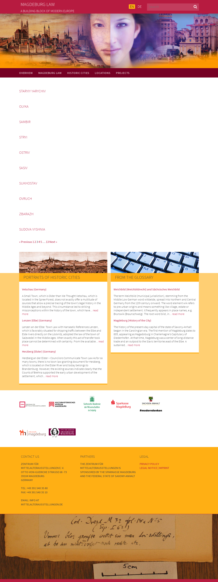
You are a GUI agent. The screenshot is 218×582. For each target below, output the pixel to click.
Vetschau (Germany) (34, 289)
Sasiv (23, 168)
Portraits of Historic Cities (51, 277)
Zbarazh (26, 214)
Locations (102, 73)
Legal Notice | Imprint (154, 468)
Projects (123, 73)
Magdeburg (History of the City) (132, 320)
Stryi (23, 137)
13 (47, 242)
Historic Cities (78, 73)
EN (132, 6)
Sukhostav (28, 183)
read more (52, 376)
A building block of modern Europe (47, 11)
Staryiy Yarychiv (32, 91)
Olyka (24, 106)
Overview (26, 73)
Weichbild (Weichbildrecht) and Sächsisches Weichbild (147, 289)
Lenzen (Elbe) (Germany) (37, 320)
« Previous (25, 242)
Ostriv (24, 152)
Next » (53, 242)
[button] (195, 6)
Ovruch (25, 198)
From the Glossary (134, 277)
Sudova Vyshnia (32, 229)
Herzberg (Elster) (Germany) (39, 351)
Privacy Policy (149, 464)
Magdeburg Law (50, 73)
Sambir (25, 121)
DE (140, 6)
